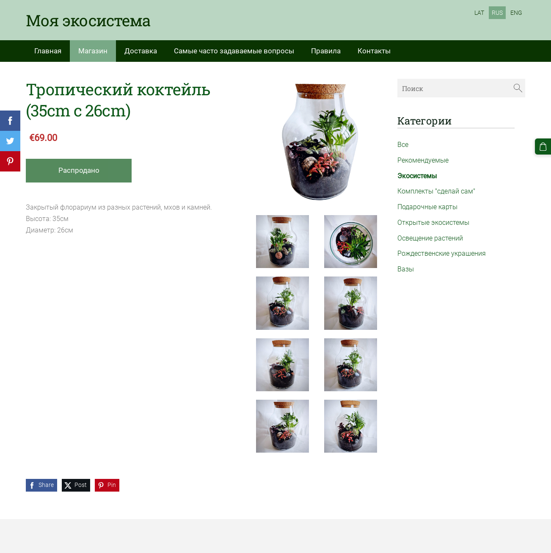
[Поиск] (461, 88)
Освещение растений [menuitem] (430, 238)
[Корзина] (543, 146)
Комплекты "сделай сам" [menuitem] (436, 191)
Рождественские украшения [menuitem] (441, 253)
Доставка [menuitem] (140, 51)
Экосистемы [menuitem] (417, 176)
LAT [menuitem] (479, 12)
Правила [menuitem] (326, 51)
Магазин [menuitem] (92, 51)
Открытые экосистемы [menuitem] (433, 222)
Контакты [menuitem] (374, 51)
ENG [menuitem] (516, 12)
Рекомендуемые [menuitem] (423, 160)
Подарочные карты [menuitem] (427, 207)
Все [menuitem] (402, 145)
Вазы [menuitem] (405, 269)
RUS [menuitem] (497, 12)
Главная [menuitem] (47, 51)
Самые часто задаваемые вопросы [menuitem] (234, 51)
